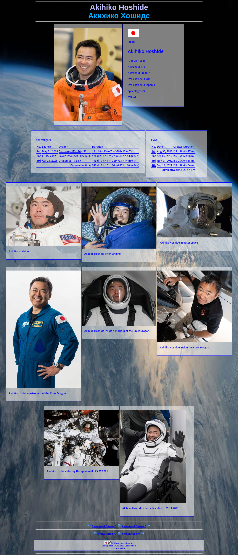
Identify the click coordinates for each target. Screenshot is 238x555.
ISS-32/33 (85, 156)
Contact (130, 543)
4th (154, 165)
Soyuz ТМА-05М (68, 156)
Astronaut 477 (105, 533)
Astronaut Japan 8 (136, 526)
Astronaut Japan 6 (102, 526)
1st (153, 151)
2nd (154, 156)
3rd (154, 160)
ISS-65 (77, 160)
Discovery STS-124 (70, 151)
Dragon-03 (65, 160)
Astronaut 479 (133, 533)
